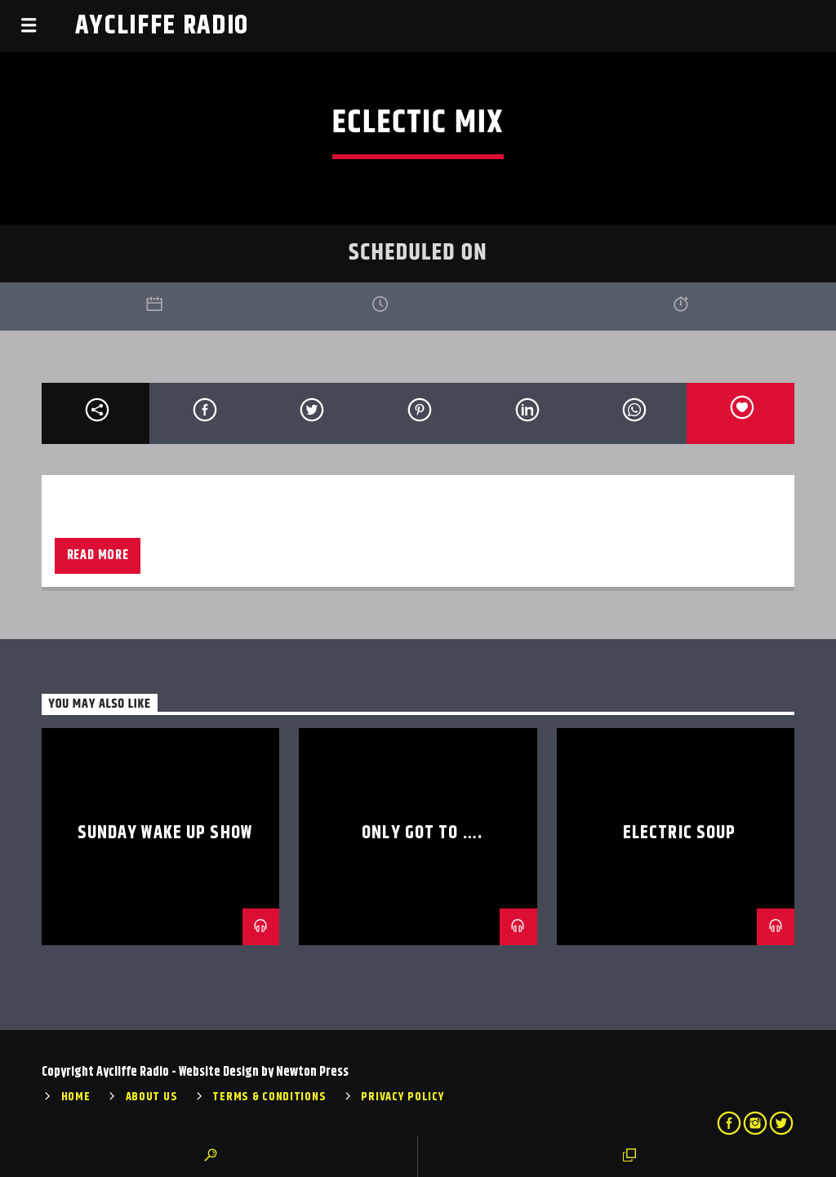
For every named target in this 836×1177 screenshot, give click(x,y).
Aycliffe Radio (162, 26)
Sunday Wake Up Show (165, 833)
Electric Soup (679, 833)
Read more (98, 555)
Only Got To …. (422, 833)
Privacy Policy (402, 1097)
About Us (152, 1097)
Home (76, 1097)
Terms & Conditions (269, 1097)
